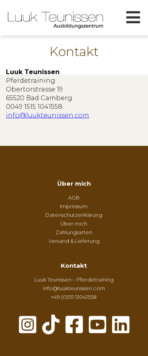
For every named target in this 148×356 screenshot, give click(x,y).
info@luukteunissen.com (47, 115)
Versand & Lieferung (74, 241)
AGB (74, 197)
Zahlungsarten (74, 232)
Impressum (74, 206)
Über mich (74, 183)
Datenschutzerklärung (73, 215)
